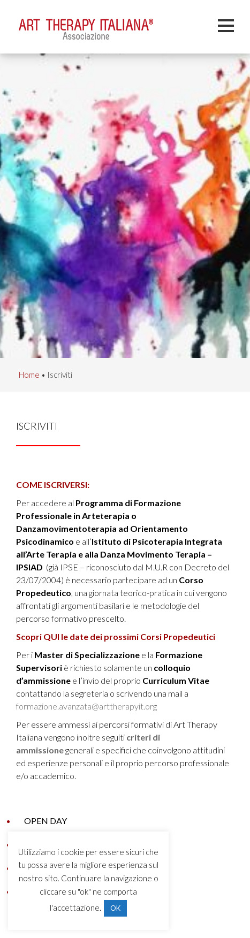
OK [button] (115, 908)
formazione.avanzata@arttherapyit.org (86, 706)
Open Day (45, 820)
